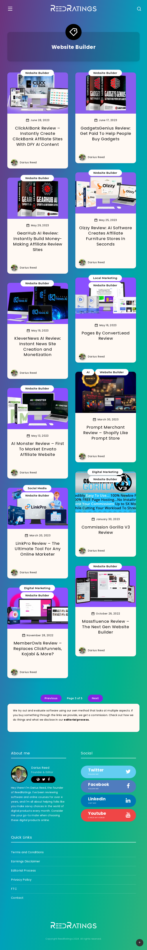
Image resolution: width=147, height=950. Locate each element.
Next (95, 698)
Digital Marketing (105, 472)
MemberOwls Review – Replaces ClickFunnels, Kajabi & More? (37, 648)
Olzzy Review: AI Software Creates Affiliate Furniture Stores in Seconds (105, 236)
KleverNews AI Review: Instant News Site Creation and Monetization (37, 346)
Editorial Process (23, 870)
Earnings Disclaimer (25, 861)
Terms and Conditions (27, 852)
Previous (51, 698)
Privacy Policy (21, 880)
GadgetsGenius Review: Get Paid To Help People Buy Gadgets (105, 133)
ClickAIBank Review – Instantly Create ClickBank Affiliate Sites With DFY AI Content (38, 136)
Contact (17, 898)
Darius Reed (40, 768)
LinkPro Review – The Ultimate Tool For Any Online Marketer (38, 549)
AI (88, 372)
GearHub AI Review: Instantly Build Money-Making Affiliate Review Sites (37, 241)
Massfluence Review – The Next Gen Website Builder (105, 627)
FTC (14, 889)
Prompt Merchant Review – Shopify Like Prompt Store (105, 432)
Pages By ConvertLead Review (106, 335)
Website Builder (37, 73)
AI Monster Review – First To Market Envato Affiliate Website (37, 449)
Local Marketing (105, 278)
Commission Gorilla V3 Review (106, 529)
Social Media (37, 488)
